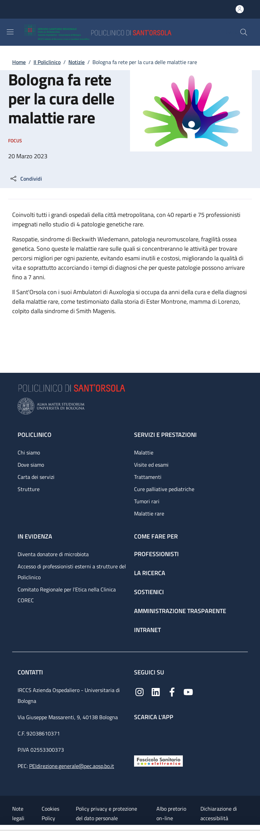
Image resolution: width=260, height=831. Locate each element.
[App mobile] (139, 736)
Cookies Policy (50, 813)
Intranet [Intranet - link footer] (147, 629)
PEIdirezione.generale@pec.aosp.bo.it (71, 766)
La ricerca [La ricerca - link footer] (149, 572)
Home (19, 62)
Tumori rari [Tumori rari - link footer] (146, 501)
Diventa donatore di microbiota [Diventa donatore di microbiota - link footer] (53, 554)
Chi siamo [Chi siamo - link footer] (29, 452)
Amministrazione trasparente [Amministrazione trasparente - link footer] (180, 610)
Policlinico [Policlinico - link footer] (34, 434)
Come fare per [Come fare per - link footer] (156, 536)
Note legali (18, 813)
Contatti (31, 672)
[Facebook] (172, 691)
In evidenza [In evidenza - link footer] (35, 536)
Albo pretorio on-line (171, 813)
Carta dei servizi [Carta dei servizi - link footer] (36, 477)
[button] (244, 32)
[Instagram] (139, 691)
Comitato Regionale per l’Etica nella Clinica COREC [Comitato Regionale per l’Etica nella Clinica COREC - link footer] (67, 594)
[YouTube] (188, 691)
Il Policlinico (47, 62)
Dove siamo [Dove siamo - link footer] (31, 465)
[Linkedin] (155, 691)
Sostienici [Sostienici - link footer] (149, 591)
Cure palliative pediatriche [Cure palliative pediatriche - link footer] (164, 489)
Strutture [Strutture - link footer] (29, 489)
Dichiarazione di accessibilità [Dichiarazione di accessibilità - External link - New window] (218, 813)
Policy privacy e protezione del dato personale (106, 813)
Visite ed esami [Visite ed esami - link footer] (151, 465)
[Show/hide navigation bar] (10, 31)
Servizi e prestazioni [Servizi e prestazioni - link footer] (165, 434)
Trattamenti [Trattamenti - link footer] (147, 477)
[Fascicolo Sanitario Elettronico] (158, 760)
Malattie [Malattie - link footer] (143, 452)
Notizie (76, 62)
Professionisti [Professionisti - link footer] (156, 554)
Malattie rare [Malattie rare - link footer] (149, 513)
